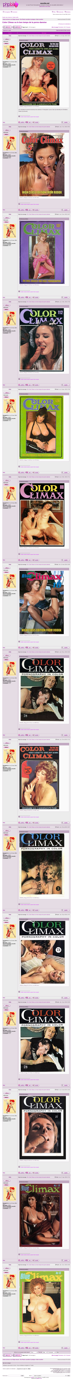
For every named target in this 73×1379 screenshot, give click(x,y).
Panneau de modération (64, 24)
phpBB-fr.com (39, 1378)
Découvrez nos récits (44, 6)
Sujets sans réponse (7, 17)
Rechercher (60, 12)
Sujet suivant (67, 30)
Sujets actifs (15, 17)
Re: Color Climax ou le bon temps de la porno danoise (38, 35)
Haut (4, 122)
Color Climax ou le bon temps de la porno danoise (24, 22)
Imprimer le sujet (7, 30)
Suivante (68, 27)
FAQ (54, 12)
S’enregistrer (6, 12)
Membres (67, 12)
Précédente (60, 27)
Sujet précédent (59, 30)
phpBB (32, 1377)
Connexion (14, 12)
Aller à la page (55, 27)
